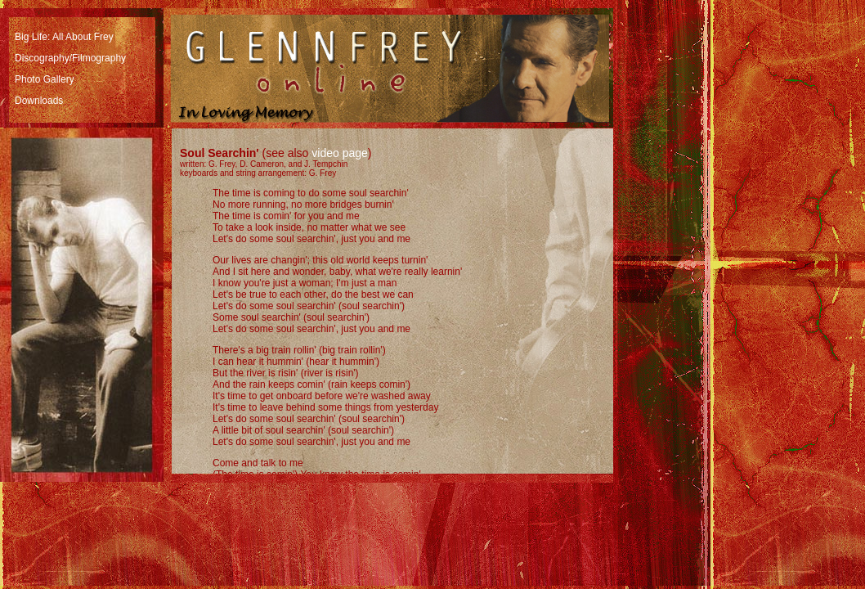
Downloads (39, 100)
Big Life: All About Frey (64, 37)
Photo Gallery (44, 79)
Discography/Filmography (70, 58)
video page (339, 153)
